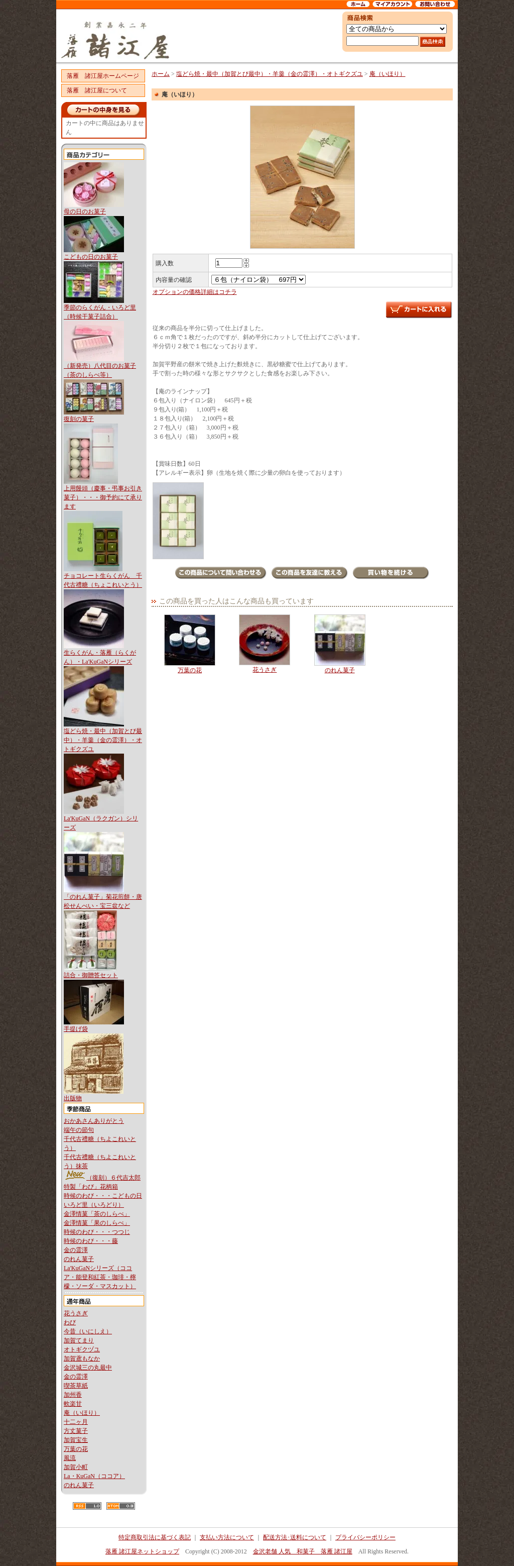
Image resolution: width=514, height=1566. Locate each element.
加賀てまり (79, 1340)
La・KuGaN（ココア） (94, 1476)
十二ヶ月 (76, 1421)
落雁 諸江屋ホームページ (103, 75)
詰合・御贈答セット (91, 975)
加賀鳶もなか (82, 1358)
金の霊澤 (76, 1250)
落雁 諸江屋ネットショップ (142, 1551)
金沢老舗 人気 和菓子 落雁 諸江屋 (302, 1551)
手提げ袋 (76, 1028)
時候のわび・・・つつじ (97, 1231)
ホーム (161, 73)
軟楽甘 (73, 1403)
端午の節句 (79, 1129)
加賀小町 (76, 1467)
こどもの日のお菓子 (91, 256)
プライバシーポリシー (365, 1537)
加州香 (73, 1394)
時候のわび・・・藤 (91, 1240)
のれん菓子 (79, 1259)
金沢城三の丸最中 (88, 1367)
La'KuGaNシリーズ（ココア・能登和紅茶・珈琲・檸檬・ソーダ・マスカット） (100, 1277)
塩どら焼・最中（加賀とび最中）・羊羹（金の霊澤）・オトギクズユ (103, 740)
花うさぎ (76, 1313)
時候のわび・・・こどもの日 (103, 1195)
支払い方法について (227, 1537)
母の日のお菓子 (85, 211)
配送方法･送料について (294, 1537)
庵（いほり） (82, 1412)
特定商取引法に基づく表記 (154, 1537)
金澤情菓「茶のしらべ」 (97, 1213)
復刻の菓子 (79, 419)
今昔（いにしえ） (88, 1331)
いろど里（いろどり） (94, 1204)
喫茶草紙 (76, 1385)
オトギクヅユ (82, 1349)
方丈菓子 (76, 1430)
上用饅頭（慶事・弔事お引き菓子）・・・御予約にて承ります (103, 497)
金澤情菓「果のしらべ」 (97, 1222)
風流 (70, 1457)
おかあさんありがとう (94, 1120)
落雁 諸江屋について (97, 90)
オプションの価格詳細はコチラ (195, 291)
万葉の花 (76, 1448)
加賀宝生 (76, 1439)
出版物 (73, 1098)
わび (70, 1322)
